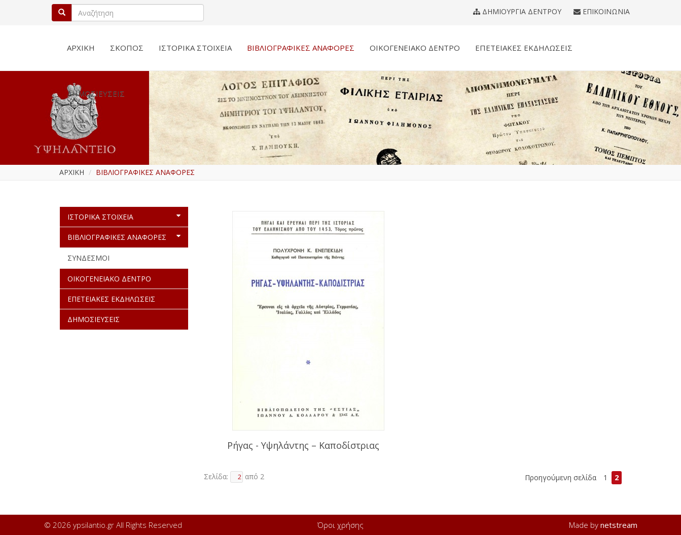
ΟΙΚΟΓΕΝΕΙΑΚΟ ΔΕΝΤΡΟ (415, 48)
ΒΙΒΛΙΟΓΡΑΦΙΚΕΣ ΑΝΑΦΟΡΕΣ (300, 48)
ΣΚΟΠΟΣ (127, 48)
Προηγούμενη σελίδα (560, 477)
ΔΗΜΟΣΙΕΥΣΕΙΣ (96, 93)
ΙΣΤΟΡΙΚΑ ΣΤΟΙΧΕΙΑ (195, 48)
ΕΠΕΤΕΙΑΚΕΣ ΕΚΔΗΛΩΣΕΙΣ (523, 48)
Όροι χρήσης (340, 525)
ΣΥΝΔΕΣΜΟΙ (88, 258)
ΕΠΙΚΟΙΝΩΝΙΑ (602, 11)
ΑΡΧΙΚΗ (81, 48)
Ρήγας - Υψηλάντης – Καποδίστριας (303, 446)
